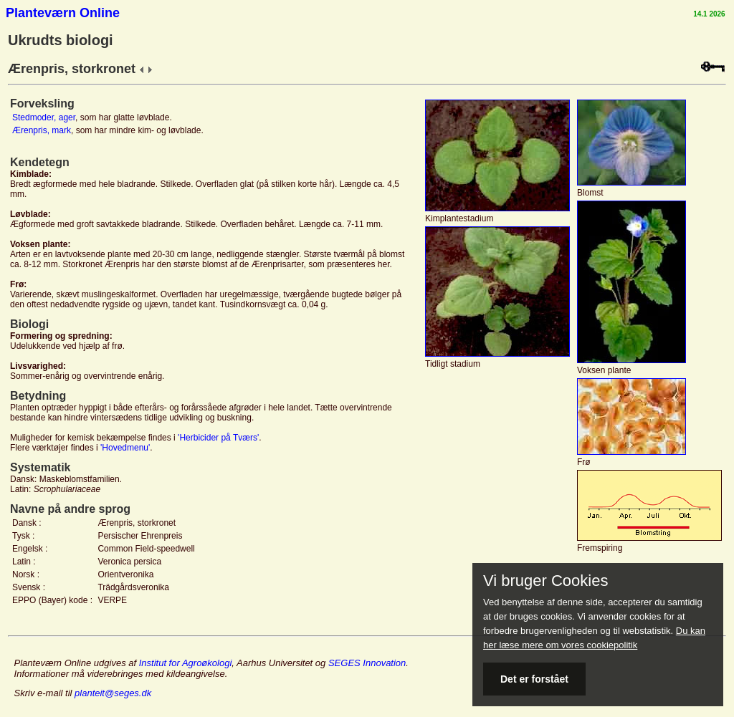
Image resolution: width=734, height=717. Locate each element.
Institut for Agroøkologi (185, 663)
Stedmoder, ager (43, 117)
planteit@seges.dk (113, 693)
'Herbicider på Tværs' (218, 438)
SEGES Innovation (367, 663)
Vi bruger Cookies (545, 581)
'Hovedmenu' (125, 448)
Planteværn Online (63, 13)
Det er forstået (534, 679)
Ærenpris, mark (41, 130)
